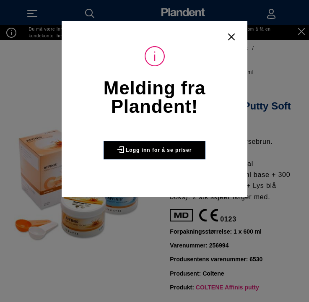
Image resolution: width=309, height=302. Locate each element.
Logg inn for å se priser (154, 149)
